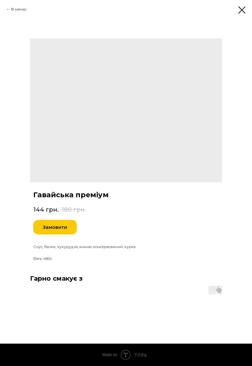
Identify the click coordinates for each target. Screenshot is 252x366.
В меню (19, 9)
